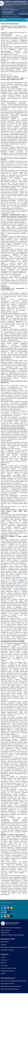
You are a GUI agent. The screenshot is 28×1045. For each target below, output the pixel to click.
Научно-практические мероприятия (10, 989)
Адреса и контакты (6, 930)
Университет (5, 906)
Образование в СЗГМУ (8, 939)
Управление (4, 960)
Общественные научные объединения (11, 986)
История (3, 957)
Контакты (23, 10)
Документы (4, 962)
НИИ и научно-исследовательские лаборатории (13, 980)
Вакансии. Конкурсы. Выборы (8, 968)
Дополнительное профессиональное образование (14, 947)
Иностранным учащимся (7, 950)
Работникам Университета (8, 970)
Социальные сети (6, 902)
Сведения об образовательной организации (12, 935)
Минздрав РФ (5, 914)
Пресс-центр (4, 965)
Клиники (3, 910)
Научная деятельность (8, 978)
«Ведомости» (20, 583)
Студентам (3, 944)
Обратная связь (5, 932)
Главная (19, 8)
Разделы (3, 19)
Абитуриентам (4, 941)
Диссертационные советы (7, 983)
